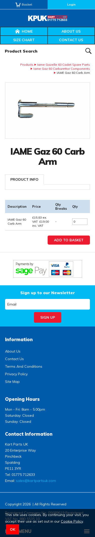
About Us (71, 31)
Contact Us (71, 40)
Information (19, 339)
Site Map (12, 381)
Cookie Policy (72, 521)
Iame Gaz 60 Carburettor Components (61, 69)
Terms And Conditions (23, 366)
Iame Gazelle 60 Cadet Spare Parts (63, 64)
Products (26, 64)
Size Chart (24, 40)
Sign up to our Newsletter (47, 292)
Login (71, 4)
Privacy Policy (16, 374)
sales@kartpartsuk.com (36, 480)
